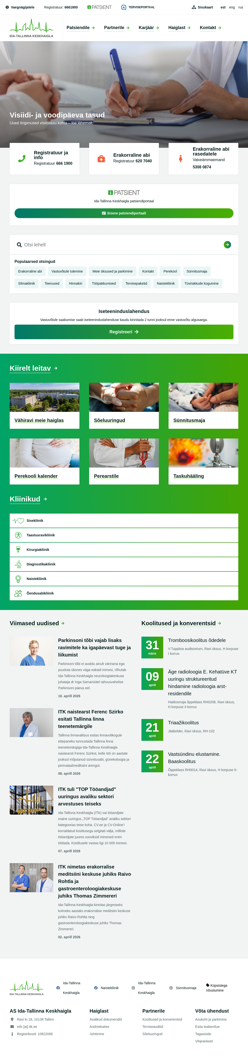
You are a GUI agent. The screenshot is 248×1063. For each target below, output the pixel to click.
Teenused (52, 283)
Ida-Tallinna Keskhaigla (71, 988)
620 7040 (144, 161)
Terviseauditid (152, 1027)
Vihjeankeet (204, 1041)
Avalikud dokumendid (106, 1019)
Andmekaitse (99, 1027)
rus (241, 7)
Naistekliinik (166, 283)
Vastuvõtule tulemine (67, 271)
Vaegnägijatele (19, 7)
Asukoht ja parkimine (211, 1019)
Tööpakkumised (104, 283)
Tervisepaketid (136, 283)
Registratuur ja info (51, 155)
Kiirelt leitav (30, 368)
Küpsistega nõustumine (216, 987)
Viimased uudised (34, 623)
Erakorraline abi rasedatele (211, 151)
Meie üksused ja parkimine (113, 271)
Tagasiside (203, 1034)
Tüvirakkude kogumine (202, 283)
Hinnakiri (75, 283)
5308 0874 (202, 167)
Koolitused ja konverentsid (178, 623)
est (223, 7)
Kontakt (148, 271)
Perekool (170, 271)
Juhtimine (97, 1034)
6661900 (71, 7)
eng (232, 7)
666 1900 (64, 163)
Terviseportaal (138, 7)
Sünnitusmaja (197, 271)
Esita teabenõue (207, 1027)
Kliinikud (25, 499)
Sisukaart (205, 7)
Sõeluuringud (152, 1034)
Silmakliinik (26, 283)
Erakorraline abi (131, 155)
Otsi (227, 244)
